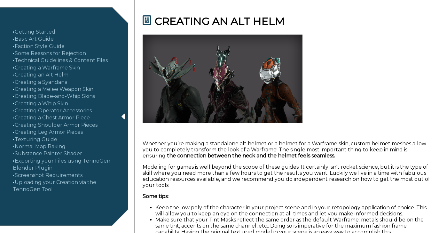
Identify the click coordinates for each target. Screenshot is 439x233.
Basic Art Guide (34, 39)
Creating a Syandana (41, 82)
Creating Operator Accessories (53, 111)
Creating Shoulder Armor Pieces (56, 125)
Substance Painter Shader (48, 153)
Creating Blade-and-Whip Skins (55, 96)
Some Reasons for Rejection (50, 53)
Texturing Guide (36, 139)
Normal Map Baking (40, 146)
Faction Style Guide (40, 46)
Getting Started (35, 32)
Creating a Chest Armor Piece (52, 118)
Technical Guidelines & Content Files (61, 60)
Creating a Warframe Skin (47, 68)
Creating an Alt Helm (41, 75)
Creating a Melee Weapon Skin (54, 89)
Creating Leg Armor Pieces (49, 132)
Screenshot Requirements (48, 175)
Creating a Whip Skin (41, 103)
